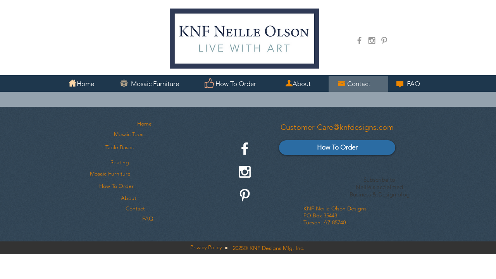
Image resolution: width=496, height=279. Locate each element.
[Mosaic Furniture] (110, 174)
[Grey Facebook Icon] (359, 40)
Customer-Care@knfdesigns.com (337, 127)
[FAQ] (147, 219)
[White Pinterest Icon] (244, 195)
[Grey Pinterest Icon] (384, 40)
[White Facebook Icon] (244, 148)
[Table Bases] (119, 147)
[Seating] (119, 162)
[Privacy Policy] (206, 247)
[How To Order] (116, 186)
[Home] (144, 124)
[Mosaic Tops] (128, 134)
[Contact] (135, 209)
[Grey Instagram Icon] (372, 40)
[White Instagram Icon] (244, 172)
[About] (128, 198)
